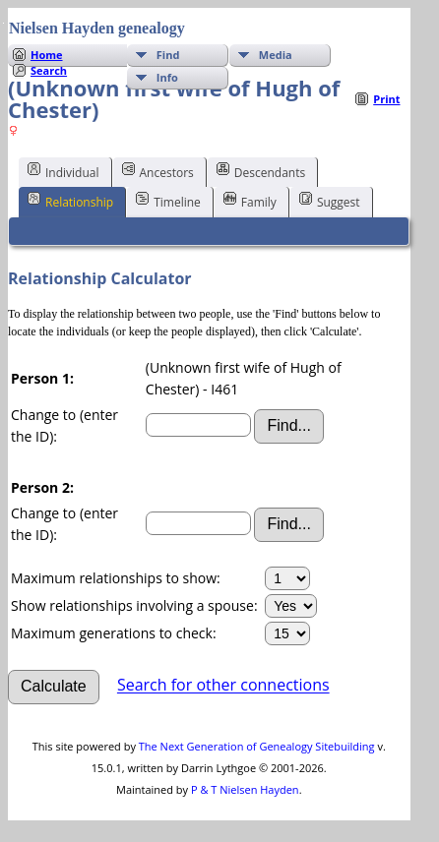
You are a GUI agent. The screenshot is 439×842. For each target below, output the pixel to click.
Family (250, 200)
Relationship (70, 200)
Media (275, 54)
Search (49, 70)
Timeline (168, 200)
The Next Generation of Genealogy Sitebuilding (257, 746)
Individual (63, 171)
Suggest (329, 200)
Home (47, 54)
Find (168, 54)
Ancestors (158, 171)
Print (386, 98)
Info (167, 77)
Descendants (261, 171)
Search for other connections (223, 685)
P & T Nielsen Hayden (245, 789)
